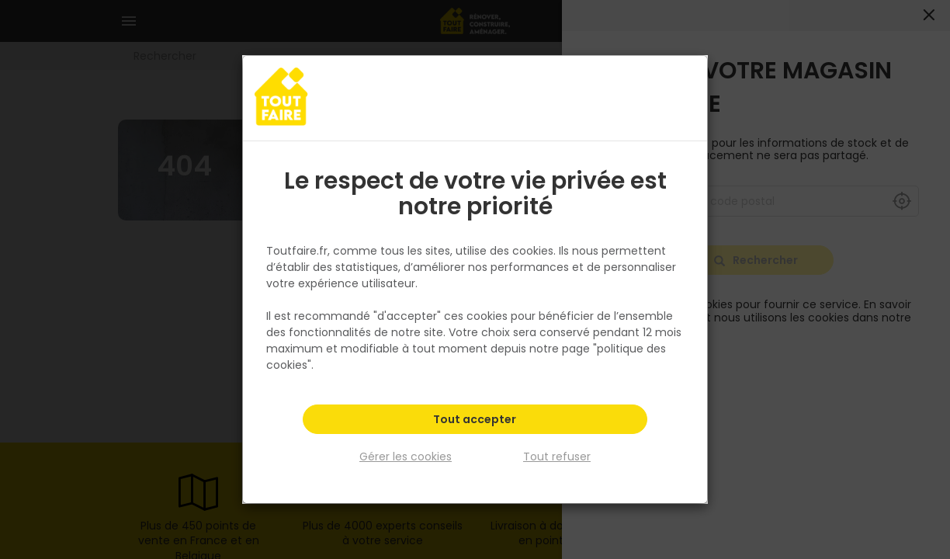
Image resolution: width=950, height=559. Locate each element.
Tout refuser (557, 456)
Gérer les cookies (405, 456)
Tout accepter (474, 419)
